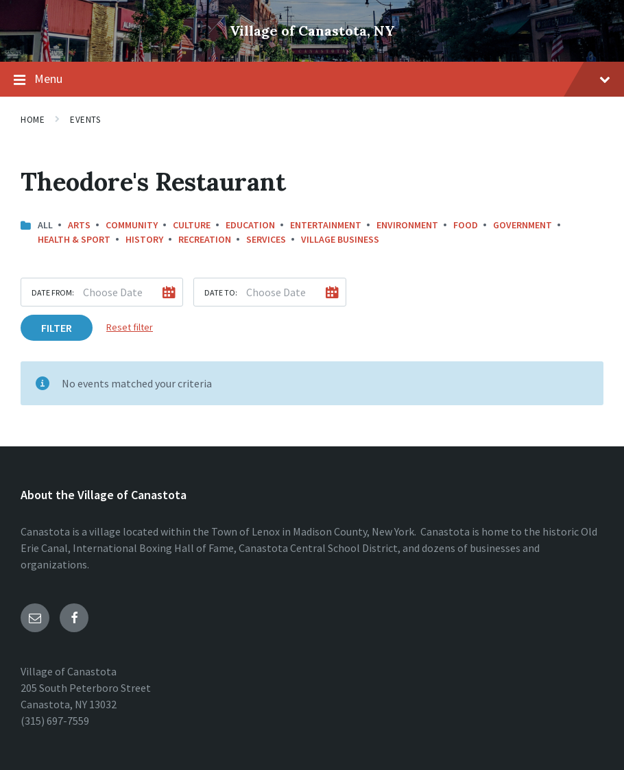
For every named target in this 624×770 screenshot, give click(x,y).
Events (85, 119)
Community (132, 225)
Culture (192, 225)
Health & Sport (74, 239)
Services (266, 239)
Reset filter (129, 327)
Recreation (204, 239)
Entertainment (325, 225)
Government (522, 225)
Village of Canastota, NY (312, 30)
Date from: (53, 292)
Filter (56, 328)
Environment (407, 225)
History (144, 239)
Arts (79, 225)
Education (250, 225)
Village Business (340, 239)
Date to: (220, 292)
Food (465, 225)
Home (33, 119)
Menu (312, 79)
